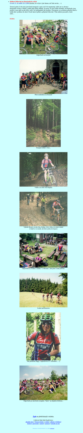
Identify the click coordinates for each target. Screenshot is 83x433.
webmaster (52, 428)
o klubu (47, 422)
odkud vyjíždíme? (55, 422)
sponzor (47, 423)
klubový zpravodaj (33, 423)
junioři (42, 423)
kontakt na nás (55, 423)
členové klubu (39, 422)
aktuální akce (30, 422)
